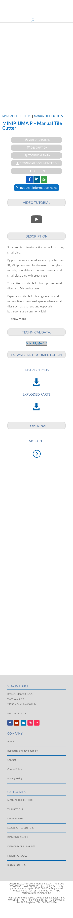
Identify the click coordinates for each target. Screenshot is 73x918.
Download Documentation (39, 163)
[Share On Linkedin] (36, 179)
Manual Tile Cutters (16, 116)
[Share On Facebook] (29, 179)
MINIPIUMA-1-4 (36, 343)
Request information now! (38, 188)
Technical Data (39, 155)
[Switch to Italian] (33, 909)
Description (39, 147)
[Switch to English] (39, 909)
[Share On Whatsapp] (44, 179)
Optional (39, 171)
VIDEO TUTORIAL (39, 140)
